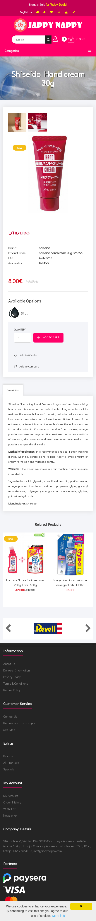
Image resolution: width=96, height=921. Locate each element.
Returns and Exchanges (19, 723)
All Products (11, 763)
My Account (10, 796)
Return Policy (11, 690)
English (24, 12)
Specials (8, 769)
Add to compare (26, 366)
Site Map (9, 730)
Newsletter (10, 815)
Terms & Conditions (15, 683)
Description (13, 390)
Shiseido (44, 248)
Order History (12, 802)
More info (58, 915)
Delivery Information (16, 670)
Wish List (9, 809)
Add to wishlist (26, 355)
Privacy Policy (12, 677)
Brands (8, 756)
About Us (9, 664)
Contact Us (10, 716)
